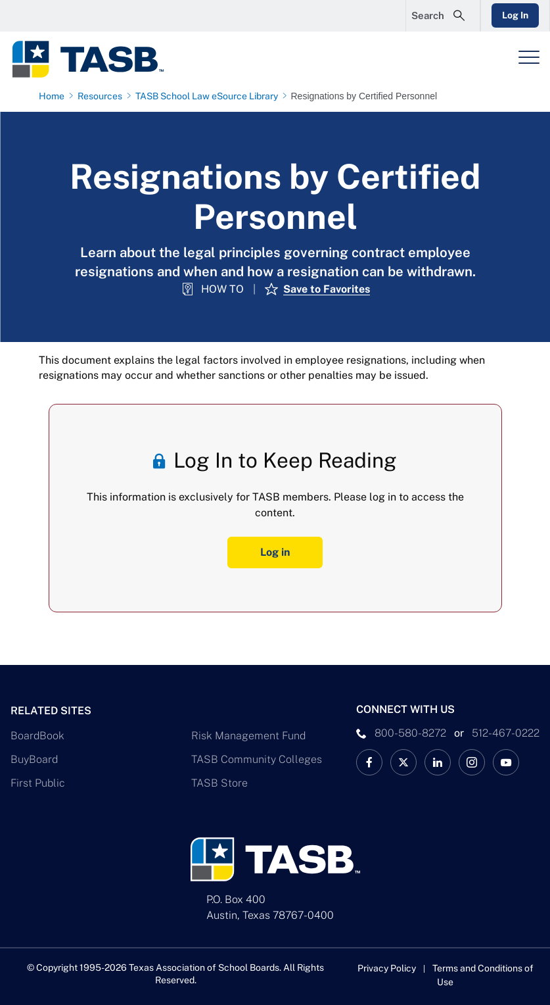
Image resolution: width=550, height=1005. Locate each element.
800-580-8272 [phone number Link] (410, 733)
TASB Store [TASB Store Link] (219, 783)
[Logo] (96, 59)
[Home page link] (54, 96)
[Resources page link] (102, 96)
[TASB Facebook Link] (369, 762)
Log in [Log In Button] (275, 552)
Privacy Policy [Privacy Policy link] (386, 968)
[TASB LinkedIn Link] (437, 762)
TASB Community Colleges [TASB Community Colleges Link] (256, 759)
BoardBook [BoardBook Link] (37, 735)
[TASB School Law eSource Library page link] (209, 96)
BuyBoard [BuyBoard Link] (34, 759)
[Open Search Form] (442, 16)
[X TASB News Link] (403, 762)
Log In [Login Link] (515, 15)
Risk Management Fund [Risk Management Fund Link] (248, 735)
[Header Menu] (528, 57)
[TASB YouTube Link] (506, 762)
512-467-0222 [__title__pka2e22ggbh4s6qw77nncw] (505, 733)
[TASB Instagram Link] (472, 762)
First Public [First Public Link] (38, 783)
